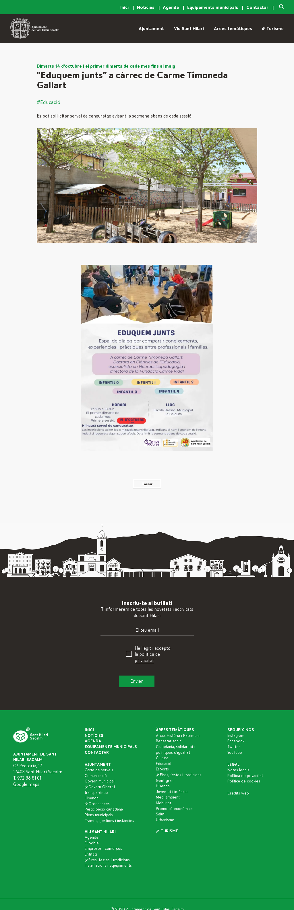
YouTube (234, 753)
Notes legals (238, 770)
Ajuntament (151, 28)
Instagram (235, 736)
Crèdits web (238, 793)
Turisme (273, 28)
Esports (162, 769)
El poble (92, 843)
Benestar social (169, 741)
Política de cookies (243, 781)
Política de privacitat (245, 776)
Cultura (162, 758)
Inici (125, 7)
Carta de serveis (99, 770)
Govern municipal (100, 781)
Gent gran (164, 781)
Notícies (146, 7)
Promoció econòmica (174, 809)
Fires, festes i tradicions (107, 860)
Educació (163, 764)
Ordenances (97, 804)
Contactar (258, 7)
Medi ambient (168, 797)
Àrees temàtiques (233, 28)
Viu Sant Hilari (189, 28)
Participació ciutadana (104, 809)
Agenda (171, 7)
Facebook (235, 741)
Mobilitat (163, 803)
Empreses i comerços (103, 849)
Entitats (91, 854)
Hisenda (91, 798)
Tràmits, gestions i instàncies (109, 821)
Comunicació (96, 776)
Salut (160, 814)
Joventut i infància (171, 792)
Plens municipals (99, 815)
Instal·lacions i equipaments (108, 866)
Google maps (26, 784)
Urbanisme (165, 820)
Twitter (233, 747)
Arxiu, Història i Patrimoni (178, 736)
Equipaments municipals (213, 7)
